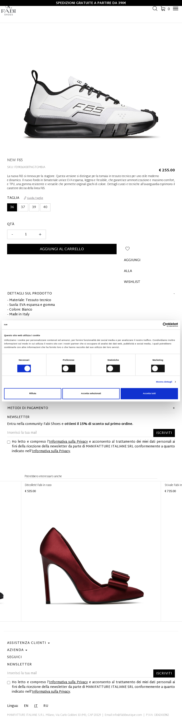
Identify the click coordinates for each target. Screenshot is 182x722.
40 (45, 207)
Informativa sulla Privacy (68, 442)
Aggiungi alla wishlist (127, 250)
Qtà (10, 224)
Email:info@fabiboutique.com (123, 715)
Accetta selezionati (91, 393)
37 (23, 207)
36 (12, 207)
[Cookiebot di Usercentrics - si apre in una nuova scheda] (157, 325)
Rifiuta (32, 393)
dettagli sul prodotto (29, 294)
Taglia (13, 198)
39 (34, 207)
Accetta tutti (149, 393)
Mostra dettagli (164, 382)
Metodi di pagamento (27, 408)
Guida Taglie (33, 198)
